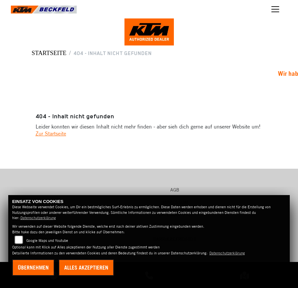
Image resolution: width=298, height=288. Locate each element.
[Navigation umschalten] (275, 9)
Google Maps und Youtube (47, 240)
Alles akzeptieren (86, 267)
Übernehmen (33, 267)
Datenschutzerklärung (38, 218)
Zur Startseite (51, 133)
